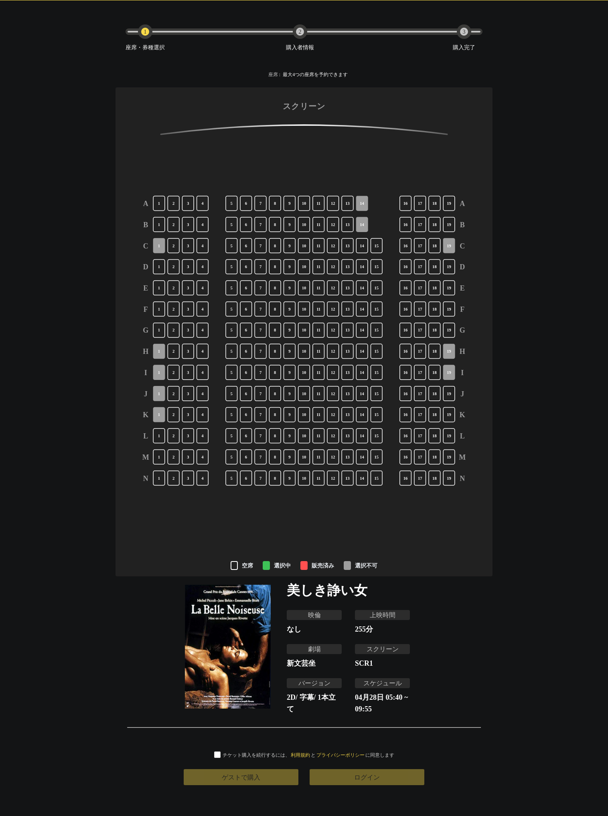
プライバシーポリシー (340, 755)
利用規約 (300, 755)
